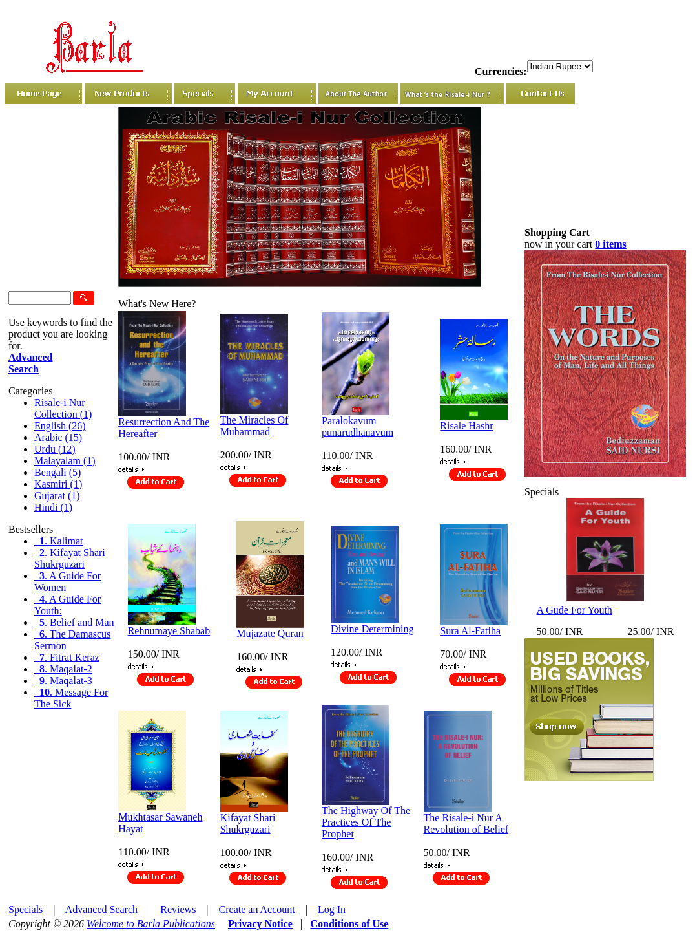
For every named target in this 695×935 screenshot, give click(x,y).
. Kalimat (58, 540)
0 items (610, 244)
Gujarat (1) (57, 495)
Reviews (178, 909)
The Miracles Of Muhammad (254, 425)
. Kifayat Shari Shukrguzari (69, 558)
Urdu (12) (55, 449)
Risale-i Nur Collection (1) (63, 408)
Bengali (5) (57, 472)
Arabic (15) (58, 437)
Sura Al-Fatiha (470, 630)
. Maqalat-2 (63, 668)
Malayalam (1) (65, 460)
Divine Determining (372, 628)
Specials (25, 909)
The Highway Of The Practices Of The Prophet (366, 822)
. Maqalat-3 (63, 680)
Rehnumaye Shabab (169, 630)
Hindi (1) (53, 507)
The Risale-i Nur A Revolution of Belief (466, 823)
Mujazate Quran (270, 633)
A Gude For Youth (574, 610)
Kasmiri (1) (58, 483)
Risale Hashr (466, 425)
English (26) (60, 425)
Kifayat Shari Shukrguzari (248, 823)
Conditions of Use (349, 923)
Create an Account (257, 909)
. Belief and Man (74, 622)
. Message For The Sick (71, 698)
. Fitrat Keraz (66, 657)
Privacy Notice (260, 923)
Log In (332, 909)
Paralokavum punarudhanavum (357, 426)
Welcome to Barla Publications (151, 923)
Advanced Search (101, 909)
